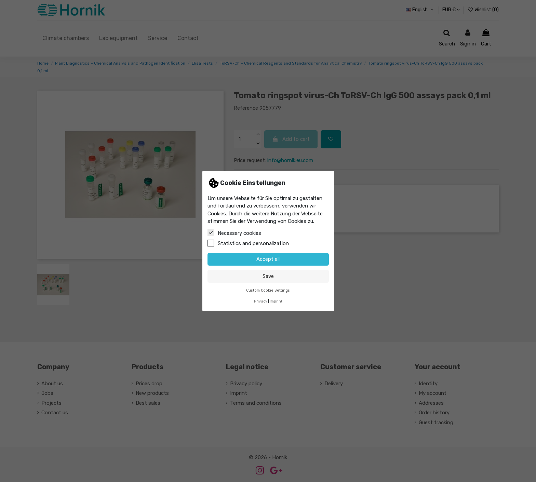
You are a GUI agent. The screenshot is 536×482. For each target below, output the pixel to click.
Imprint (276, 301)
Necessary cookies (234, 232)
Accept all (268, 259)
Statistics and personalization (248, 243)
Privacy (260, 301)
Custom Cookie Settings (268, 290)
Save (268, 276)
